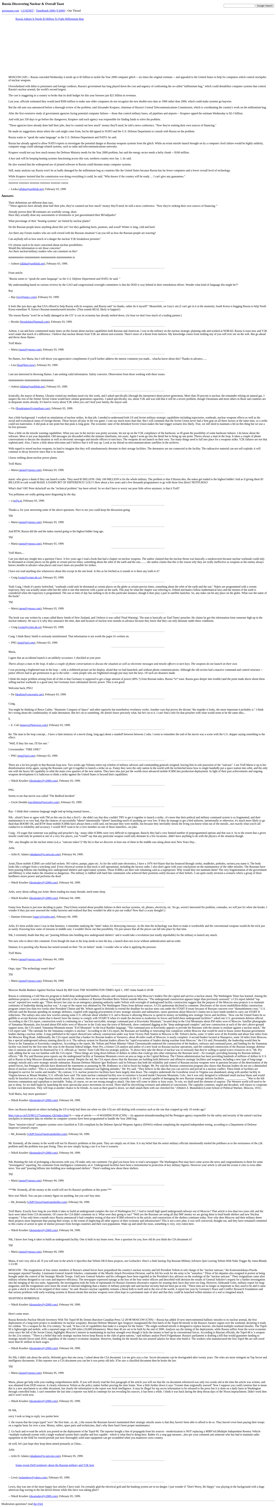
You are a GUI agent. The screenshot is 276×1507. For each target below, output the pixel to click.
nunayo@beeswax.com (34, 725)
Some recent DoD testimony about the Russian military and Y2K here (54, 1465)
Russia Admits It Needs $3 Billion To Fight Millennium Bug (49, 18)
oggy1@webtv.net (44, 916)
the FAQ (38, 1503)
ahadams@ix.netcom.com (45, 854)
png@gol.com (26, 642)
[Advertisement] (138, 48)
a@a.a (17, 500)
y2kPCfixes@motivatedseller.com (47, 1134)
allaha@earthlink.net (31, 189)
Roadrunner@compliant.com (33, 408)
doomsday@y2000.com (43, 780)
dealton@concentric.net (29, 694)
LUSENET (27, 10)
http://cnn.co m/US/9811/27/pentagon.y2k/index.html (38, 1115)
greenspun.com (10, 10)
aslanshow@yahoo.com (33, 1477)
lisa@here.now (26, 365)
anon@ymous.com (29, 349)
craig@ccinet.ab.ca (29, 577)
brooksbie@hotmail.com (35, 321)
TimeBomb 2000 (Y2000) (50, 10)
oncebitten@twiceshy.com (43, 802)
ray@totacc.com (26, 297)
